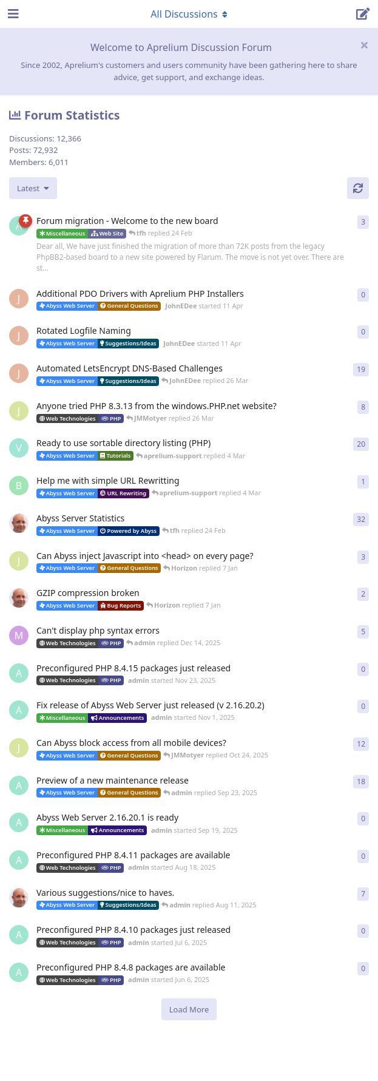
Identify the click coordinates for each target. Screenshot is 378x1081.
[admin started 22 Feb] (19, 226)
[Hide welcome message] (364, 45)
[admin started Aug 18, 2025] (19, 860)
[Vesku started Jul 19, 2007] (19, 448)
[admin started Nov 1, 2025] (19, 710)
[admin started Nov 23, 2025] (19, 673)
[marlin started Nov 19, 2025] (19, 635)
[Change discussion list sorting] (33, 188)
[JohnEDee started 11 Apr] (19, 298)
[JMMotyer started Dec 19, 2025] (19, 561)
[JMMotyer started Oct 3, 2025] (19, 747)
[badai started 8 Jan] (19, 485)
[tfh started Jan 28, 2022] (19, 523)
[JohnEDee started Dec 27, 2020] (19, 373)
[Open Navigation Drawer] (12, 14)
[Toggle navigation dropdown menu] (189, 14)
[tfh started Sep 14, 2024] (19, 897)
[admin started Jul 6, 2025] (19, 934)
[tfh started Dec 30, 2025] (19, 598)
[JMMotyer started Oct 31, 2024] (19, 411)
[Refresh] (358, 188)
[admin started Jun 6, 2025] (19, 972)
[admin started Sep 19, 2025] (19, 822)
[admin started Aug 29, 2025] (19, 785)
